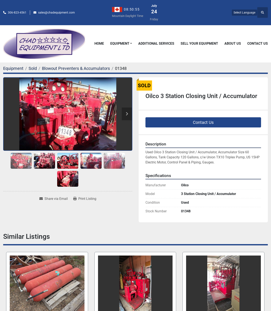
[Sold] (33, 68)
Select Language (244, 12)
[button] (121, 43)
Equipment (119, 43)
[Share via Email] (54, 199)
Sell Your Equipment (199, 43)
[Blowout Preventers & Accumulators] (76, 68)
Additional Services (156, 43)
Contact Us (257, 43)
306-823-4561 (17, 12)
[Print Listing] (85, 199)
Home (99, 43)
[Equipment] (13, 68)
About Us (232, 43)
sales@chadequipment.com (56, 12)
